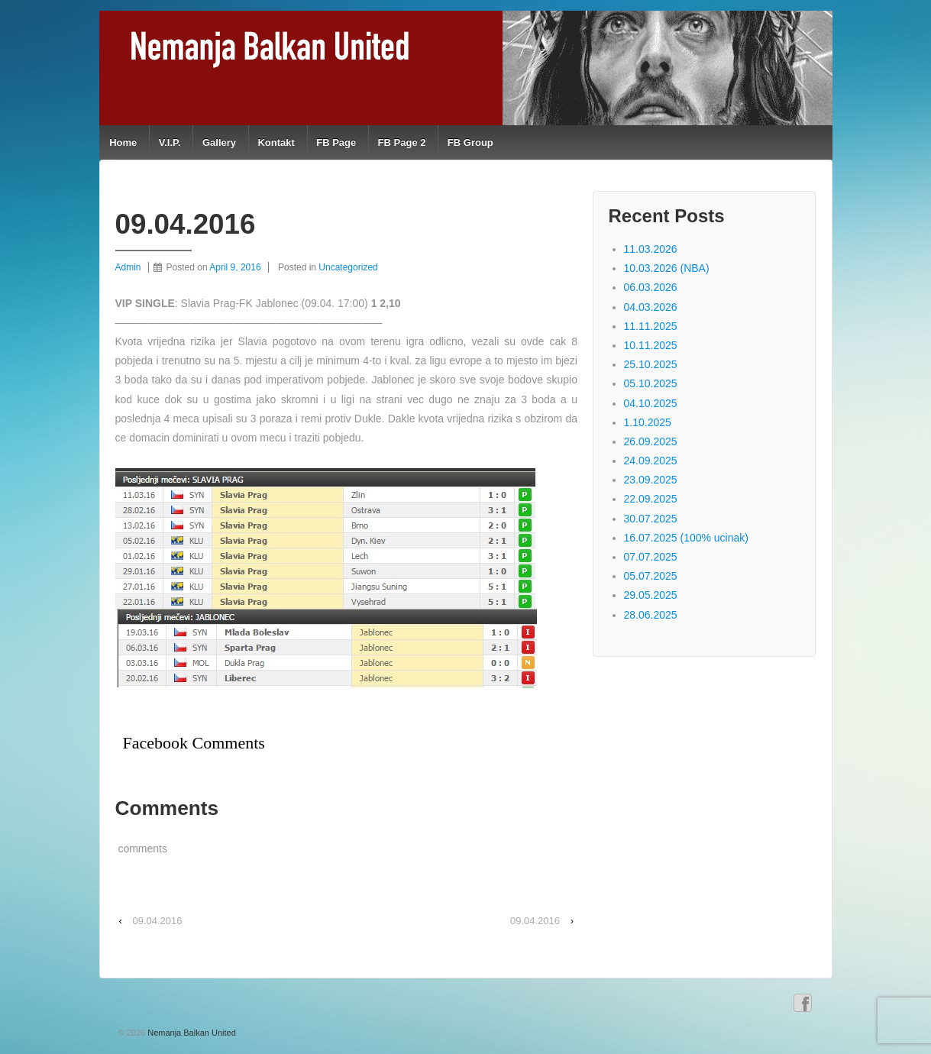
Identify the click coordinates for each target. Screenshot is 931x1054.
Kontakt (275, 142)
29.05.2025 (650, 595)
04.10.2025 (650, 403)
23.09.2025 (650, 480)
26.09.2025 (650, 441)
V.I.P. (170, 142)
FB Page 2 (402, 142)
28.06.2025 (650, 615)
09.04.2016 (157, 920)
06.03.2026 (650, 287)
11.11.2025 (650, 326)
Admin (128, 267)
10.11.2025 (650, 345)
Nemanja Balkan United (190, 1032)
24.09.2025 (650, 460)
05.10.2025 (650, 383)
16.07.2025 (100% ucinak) (686, 538)
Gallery (219, 142)
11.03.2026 (650, 249)
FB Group (470, 142)
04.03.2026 (650, 307)
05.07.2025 (650, 576)
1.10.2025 (647, 422)
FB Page (336, 142)
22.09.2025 (650, 499)
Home (123, 142)
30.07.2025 (650, 518)
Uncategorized (347, 267)
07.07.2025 (650, 557)
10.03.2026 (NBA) (667, 268)
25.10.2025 (650, 364)
